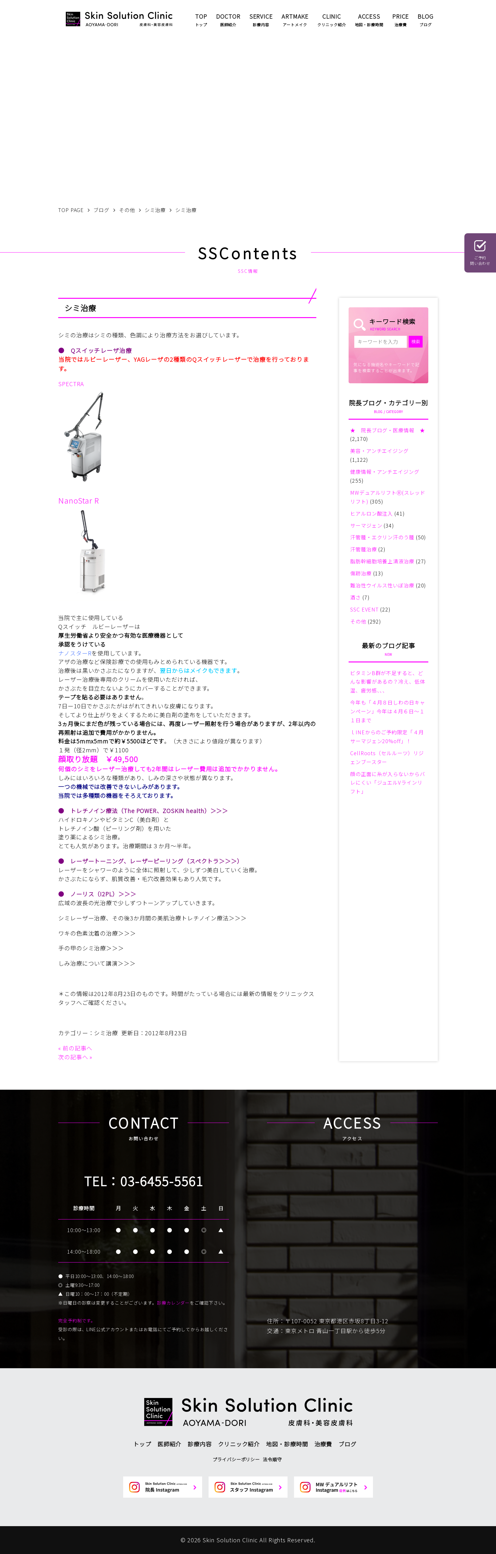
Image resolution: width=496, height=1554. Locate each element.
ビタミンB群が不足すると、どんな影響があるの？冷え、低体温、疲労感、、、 (387, 681)
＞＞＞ (219, 810)
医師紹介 (170, 1444)
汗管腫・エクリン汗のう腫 (382, 537)
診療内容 (200, 1444)
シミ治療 (106, 1033)
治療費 (323, 1444)
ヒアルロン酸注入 (371, 513)
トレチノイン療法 (94, 810)
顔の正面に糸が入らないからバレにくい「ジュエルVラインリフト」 (387, 782)
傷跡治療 (361, 573)
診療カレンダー (173, 1303)
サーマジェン (366, 525)
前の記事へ (78, 1048)
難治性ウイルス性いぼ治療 (382, 585)
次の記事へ (73, 1057)
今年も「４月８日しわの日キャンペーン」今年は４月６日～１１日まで (387, 711)
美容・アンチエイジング (379, 450)
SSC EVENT (364, 609)
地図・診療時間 (287, 1444)
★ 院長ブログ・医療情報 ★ (387, 430)
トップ (142, 1444)
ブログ (347, 1444)
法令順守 (272, 1459)
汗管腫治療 (363, 549)
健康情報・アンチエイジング (384, 471)
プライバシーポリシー (236, 1459)
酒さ (355, 597)
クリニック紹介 (239, 1444)
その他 (358, 621)
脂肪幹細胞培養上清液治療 (382, 561)
